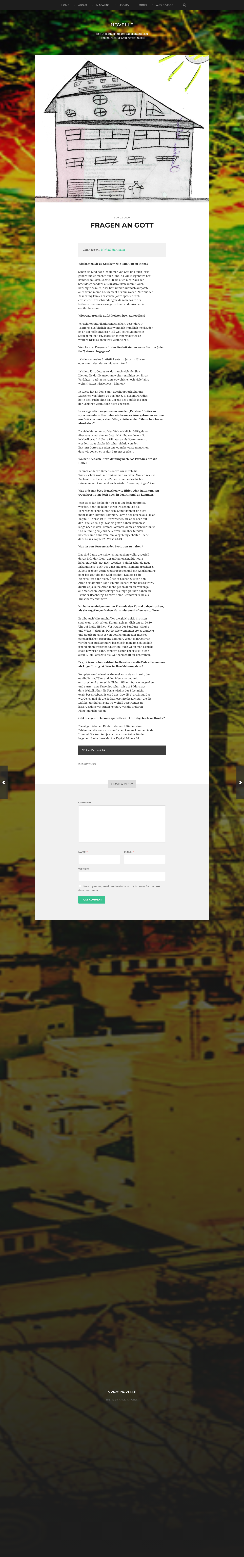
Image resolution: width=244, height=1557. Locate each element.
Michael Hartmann (113, 249)
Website (83, 869)
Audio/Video (164, 5)
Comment (84, 802)
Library (124, 5)
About (82, 5)
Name (83, 852)
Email (129, 852)
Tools (143, 5)
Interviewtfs (88, 763)
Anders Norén (128, 1001)
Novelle (122, 25)
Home (65, 5)
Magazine (102, 5)
